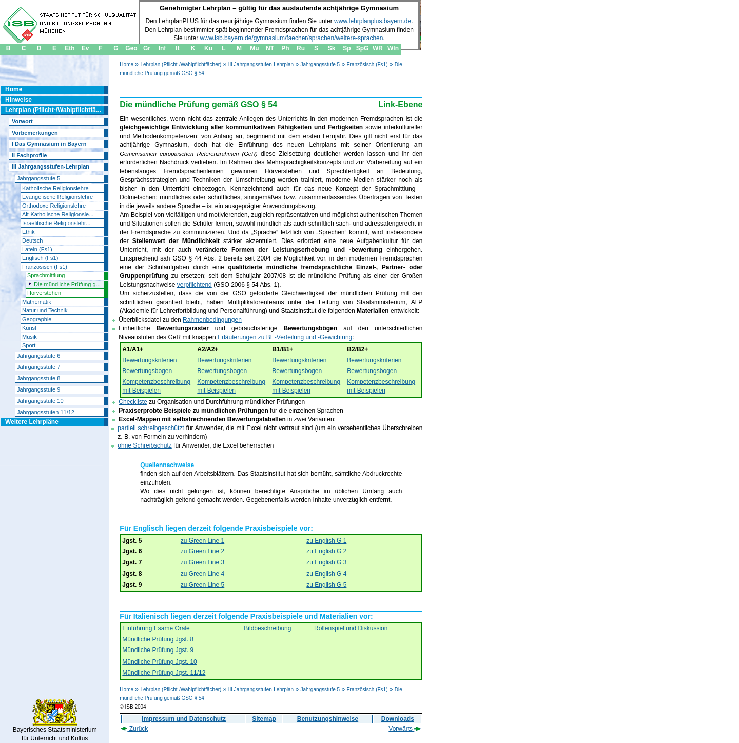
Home (126, 64)
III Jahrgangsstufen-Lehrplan (261, 64)
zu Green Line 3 (202, 562)
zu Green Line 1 (202, 540)
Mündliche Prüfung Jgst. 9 (157, 650)
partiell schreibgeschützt (151, 428)
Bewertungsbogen (147, 371)
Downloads (397, 718)
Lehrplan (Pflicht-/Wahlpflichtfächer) (180, 64)
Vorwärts (404, 728)
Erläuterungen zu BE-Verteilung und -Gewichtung (285, 337)
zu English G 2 (326, 551)
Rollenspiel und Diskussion (350, 628)
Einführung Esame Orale (155, 628)
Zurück (134, 728)
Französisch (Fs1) (366, 64)
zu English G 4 (326, 574)
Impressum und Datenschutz (184, 718)
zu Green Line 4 (202, 574)
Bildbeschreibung (267, 628)
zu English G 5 (326, 584)
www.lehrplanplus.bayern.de (372, 21)
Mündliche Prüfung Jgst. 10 (159, 661)
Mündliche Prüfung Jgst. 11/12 (163, 672)
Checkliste (133, 401)
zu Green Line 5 (202, 584)
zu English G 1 (326, 540)
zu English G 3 (326, 562)
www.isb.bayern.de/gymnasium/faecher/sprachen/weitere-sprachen (291, 38)
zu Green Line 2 (202, 551)
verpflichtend (194, 284)
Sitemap (264, 718)
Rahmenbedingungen (212, 319)
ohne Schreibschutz (144, 445)
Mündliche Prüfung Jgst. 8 (157, 639)
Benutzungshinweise (327, 718)
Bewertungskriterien (149, 360)
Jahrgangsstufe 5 (320, 64)
